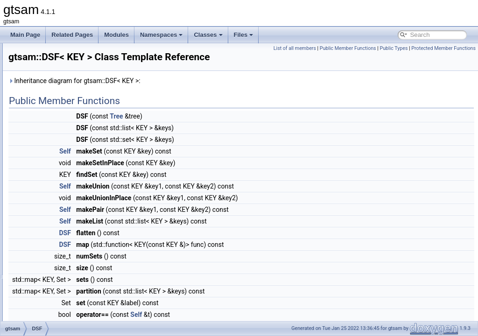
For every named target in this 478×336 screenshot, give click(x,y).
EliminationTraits (58, 310)
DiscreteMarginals (60, 125)
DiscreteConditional (62, 53)
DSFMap (49, 207)
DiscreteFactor (56, 84)
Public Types (459, 48)
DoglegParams (56, 156)
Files (243, 34)
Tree (232, 129)
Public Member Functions (413, 48)
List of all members (360, 48)
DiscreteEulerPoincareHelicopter (78, 73)
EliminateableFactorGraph (70, 289)
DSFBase (50, 197)
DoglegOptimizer (59, 135)
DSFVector (51, 217)
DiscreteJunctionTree (64, 104)
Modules (116, 34)
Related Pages (72, 34)
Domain (47, 166)
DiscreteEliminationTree (68, 63)
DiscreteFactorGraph (64, 94)
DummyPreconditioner (66, 248)
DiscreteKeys (54, 115)
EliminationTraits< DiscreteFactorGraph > (89, 320)
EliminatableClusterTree (68, 279)
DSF (43, 186)
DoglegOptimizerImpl (64, 145)
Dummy (47, 227)
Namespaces (161, 34)
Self (182, 164)
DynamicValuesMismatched (72, 269)
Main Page (25, 34)
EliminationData (57, 299)
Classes (208, 34)
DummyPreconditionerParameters (80, 258)
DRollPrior (51, 176)
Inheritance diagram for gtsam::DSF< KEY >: (191, 94)
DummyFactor (55, 238)
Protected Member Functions (443, 59)
